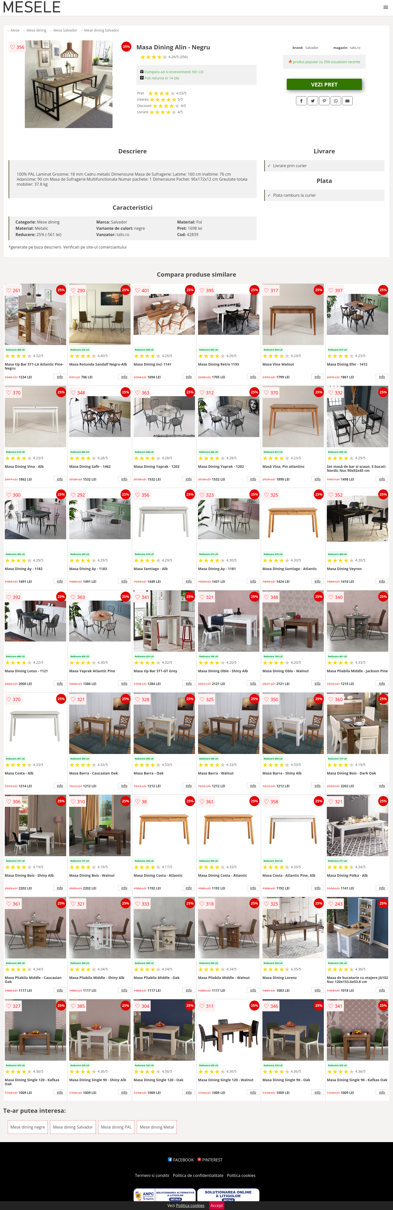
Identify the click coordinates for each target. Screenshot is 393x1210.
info (60, 376)
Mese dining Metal (157, 1127)
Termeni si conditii (152, 1175)
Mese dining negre (28, 1127)
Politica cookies (241, 1175)
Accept (217, 1205)
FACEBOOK (181, 1160)
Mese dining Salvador (101, 30)
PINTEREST (209, 1160)
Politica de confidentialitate (198, 1175)
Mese (15, 30)
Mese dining (36, 30)
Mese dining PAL (116, 1127)
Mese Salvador (65, 30)
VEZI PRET (324, 84)
